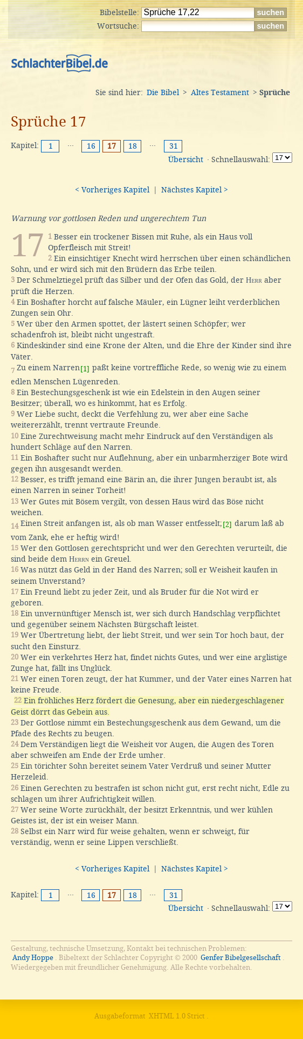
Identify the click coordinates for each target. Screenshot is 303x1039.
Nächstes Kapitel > (194, 189)
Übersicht (185, 159)
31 (173, 146)
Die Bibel (163, 92)
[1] (84, 369)
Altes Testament (220, 92)
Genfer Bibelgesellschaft (241, 958)
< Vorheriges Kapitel (112, 189)
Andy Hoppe (32, 958)
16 (91, 146)
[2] (227, 525)
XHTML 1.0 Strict (177, 1016)
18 (132, 146)
